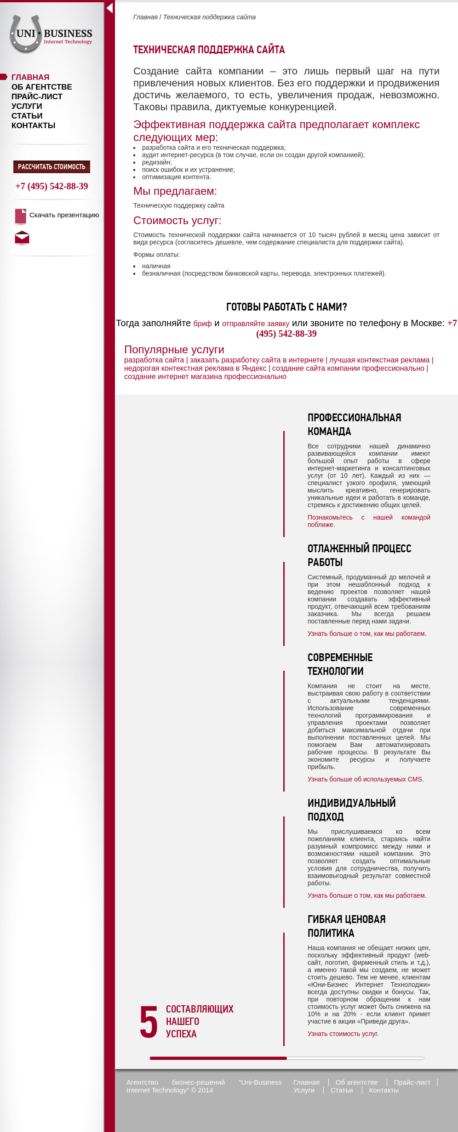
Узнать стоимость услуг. (343, 1033)
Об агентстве (41, 87)
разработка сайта (154, 360)
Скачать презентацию (64, 215)
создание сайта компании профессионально (348, 368)
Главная (30, 77)
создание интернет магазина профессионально (205, 376)
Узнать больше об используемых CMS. (366, 779)
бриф (203, 324)
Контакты (33, 125)
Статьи (26, 116)
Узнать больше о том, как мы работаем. (367, 633)
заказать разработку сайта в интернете (257, 360)
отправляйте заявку (255, 324)
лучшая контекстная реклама (379, 360)
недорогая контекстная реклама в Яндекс (195, 368)
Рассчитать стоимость (52, 167)
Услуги (26, 106)
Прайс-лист (37, 96)
